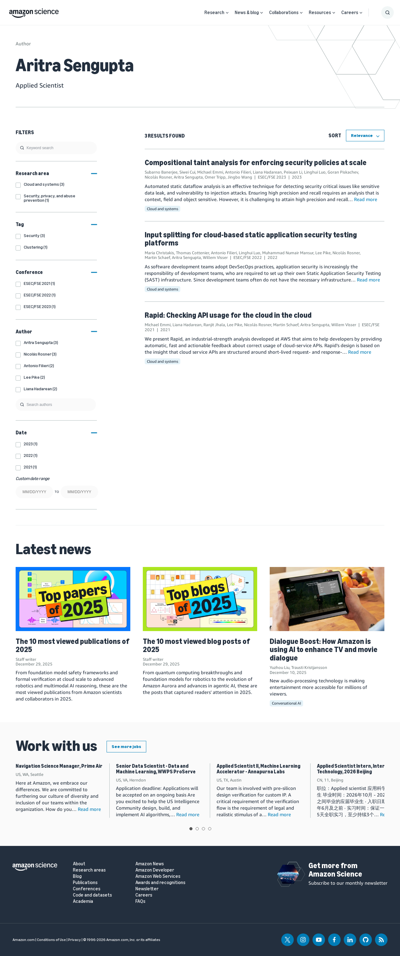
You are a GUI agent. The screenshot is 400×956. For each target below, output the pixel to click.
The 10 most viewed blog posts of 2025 (196, 645)
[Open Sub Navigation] (227, 12)
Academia (83, 901)
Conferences (86, 889)
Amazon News (149, 864)
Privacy (74, 940)
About (79, 864)
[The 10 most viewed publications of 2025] (73, 599)
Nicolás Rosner (158, 177)
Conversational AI (286, 703)
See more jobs (126, 746)
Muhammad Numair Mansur (287, 252)
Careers (349, 12)
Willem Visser (215, 257)
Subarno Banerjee (161, 172)
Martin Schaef (157, 257)
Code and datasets (92, 895)
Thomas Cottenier (192, 252)
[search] (56, 148)
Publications (85, 882)
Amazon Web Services (157, 876)
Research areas (89, 870)
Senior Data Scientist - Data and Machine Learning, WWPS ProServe (156, 769)
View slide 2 (197, 828)
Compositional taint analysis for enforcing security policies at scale (256, 162)
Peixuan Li (293, 172)
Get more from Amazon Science (335, 869)
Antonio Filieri (238, 172)
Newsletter (146, 889)
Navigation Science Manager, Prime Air (59, 766)
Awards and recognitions (160, 882)
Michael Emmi (210, 172)
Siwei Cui (187, 172)
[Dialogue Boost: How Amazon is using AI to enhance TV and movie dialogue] (327, 599)
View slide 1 (190, 828)
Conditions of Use (51, 940)
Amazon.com (23, 940)
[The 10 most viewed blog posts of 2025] (200, 599)
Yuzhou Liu (279, 667)
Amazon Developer (154, 870)
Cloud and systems (162, 208)
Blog (77, 876)
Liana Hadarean (267, 172)
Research (214, 12)
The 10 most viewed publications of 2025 (72, 645)
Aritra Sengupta (188, 177)
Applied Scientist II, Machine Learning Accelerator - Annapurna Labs (258, 769)
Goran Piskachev (343, 172)
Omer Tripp (215, 177)
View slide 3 (203, 828)
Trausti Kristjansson (309, 667)
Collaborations (283, 12)
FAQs (140, 901)
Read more (365, 199)
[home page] (34, 11)
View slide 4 (209, 828)
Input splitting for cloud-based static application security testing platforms (251, 238)
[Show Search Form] (387, 12)
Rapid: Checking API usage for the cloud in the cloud (228, 315)
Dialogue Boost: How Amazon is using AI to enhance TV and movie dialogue (324, 649)
